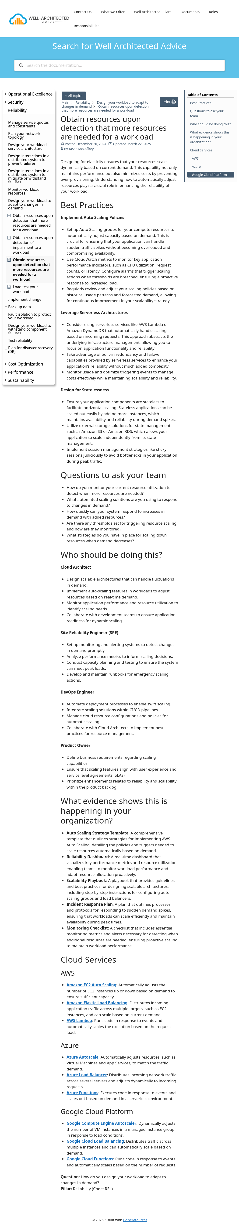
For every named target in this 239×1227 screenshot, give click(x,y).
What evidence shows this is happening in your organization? (209, 137)
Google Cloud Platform (209, 174)
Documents (190, 11)
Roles (213, 11)
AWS (195, 158)
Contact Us (82, 11)
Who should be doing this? (210, 124)
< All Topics (73, 95)
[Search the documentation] (21, 65)
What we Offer (113, 11)
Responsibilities (86, 25)
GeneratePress (135, 1219)
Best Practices (200, 103)
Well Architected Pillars (152, 11)
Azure (196, 166)
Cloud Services (201, 150)
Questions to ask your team (206, 113)
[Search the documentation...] (119, 65)
